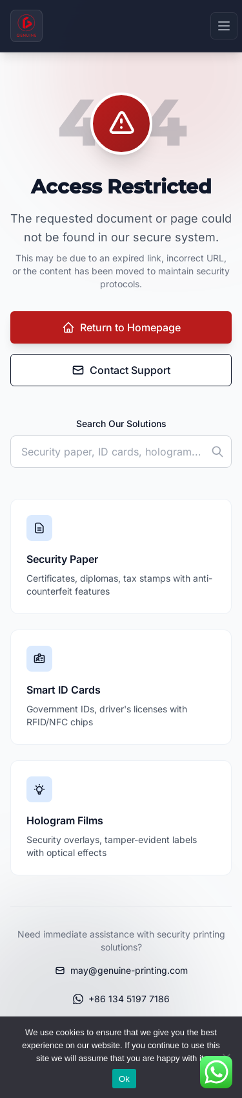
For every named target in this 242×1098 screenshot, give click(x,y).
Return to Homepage (121, 327)
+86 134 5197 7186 (121, 998)
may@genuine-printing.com (121, 970)
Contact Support (121, 370)
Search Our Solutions (121, 423)
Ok (124, 1079)
